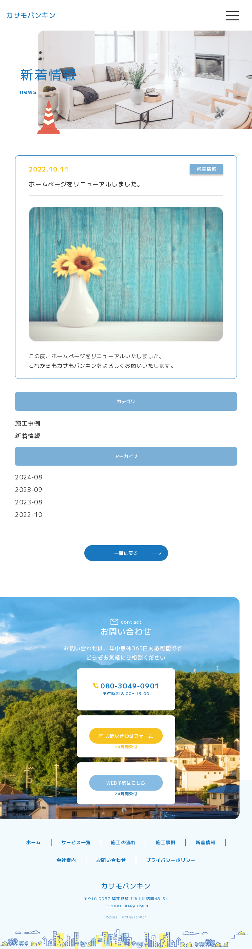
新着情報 (28, 435)
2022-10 (28, 514)
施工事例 (28, 423)
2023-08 (28, 502)
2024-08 (28, 477)
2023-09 (28, 489)
